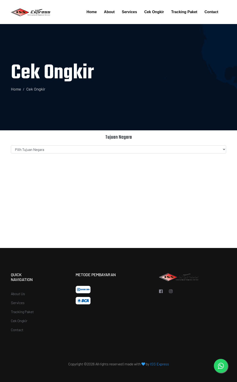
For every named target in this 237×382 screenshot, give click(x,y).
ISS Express (159, 364)
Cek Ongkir (154, 12)
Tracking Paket (184, 12)
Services (129, 12)
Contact (211, 12)
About (109, 12)
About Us (18, 293)
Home (92, 12)
